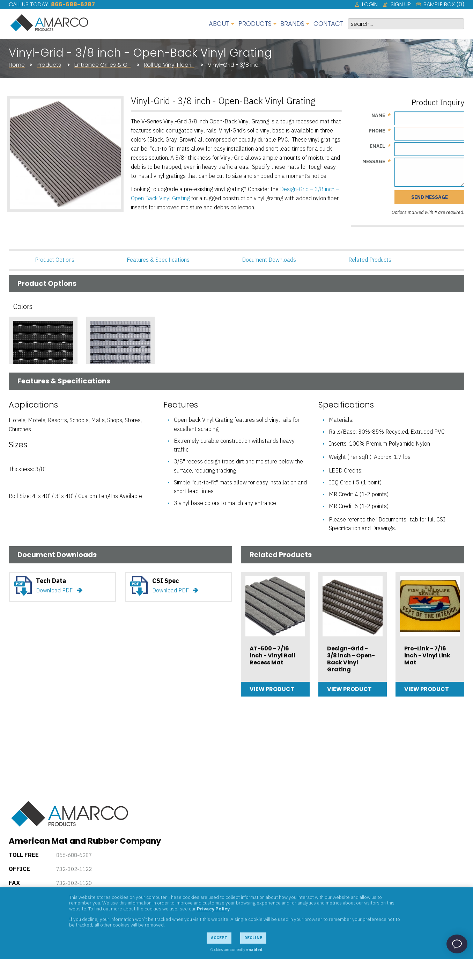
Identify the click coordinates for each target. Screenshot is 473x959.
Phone (377, 131)
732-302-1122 (74, 869)
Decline (253, 937)
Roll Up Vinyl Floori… (169, 65)
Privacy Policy (213, 909)
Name (378, 115)
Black (21, 391)
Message (373, 161)
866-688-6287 (73, 4)
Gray (97, 391)
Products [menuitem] (255, 23)
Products (49, 65)
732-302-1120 (74, 883)
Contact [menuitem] (328, 23)
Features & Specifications (158, 259)
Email (377, 146)
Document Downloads (269, 259)
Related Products (369, 259)
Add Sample (43, 405)
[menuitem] (366, 4)
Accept (219, 937)
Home (17, 65)
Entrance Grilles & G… (102, 65)
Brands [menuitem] (292, 23)
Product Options (54, 259)
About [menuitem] (219, 23)
